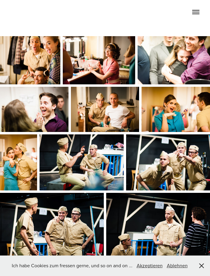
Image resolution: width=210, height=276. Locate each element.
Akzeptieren (150, 265)
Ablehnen (177, 265)
